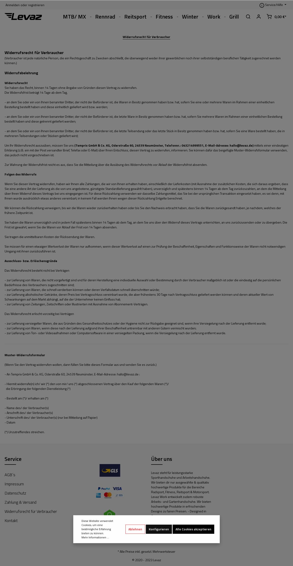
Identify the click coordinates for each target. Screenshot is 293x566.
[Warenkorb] (276, 16)
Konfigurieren (159, 542)
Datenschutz (15, 493)
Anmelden (12, 5)
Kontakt (11, 520)
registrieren (36, 5)
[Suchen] (248, 16)
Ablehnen (135, 542)
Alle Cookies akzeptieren (193, 542)
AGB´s (10, 475)
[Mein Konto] (258, 16)
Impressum (14, 484)
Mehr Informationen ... (95, 551)
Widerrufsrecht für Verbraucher (146, 36)
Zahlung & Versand (20, 502)
